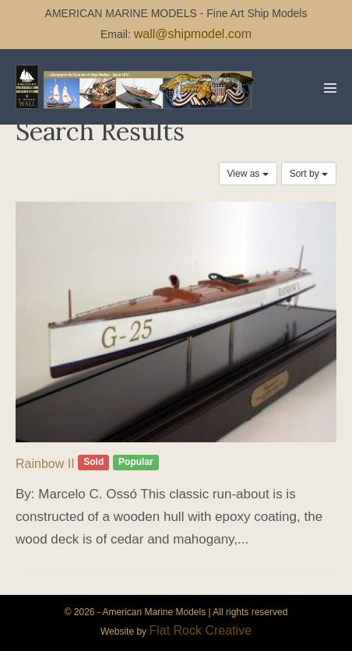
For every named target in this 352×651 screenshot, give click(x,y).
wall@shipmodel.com (193, 33)
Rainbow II (45, 463)
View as (248, 173)
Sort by (309, 173)
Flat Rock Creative (200, 630)
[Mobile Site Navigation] (330, 88)
